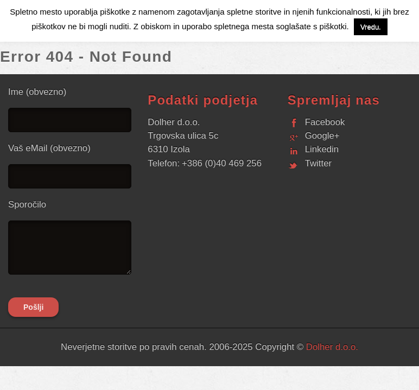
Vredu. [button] (370, 27)
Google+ (322, 136)
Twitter (318, 163)
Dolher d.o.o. (332, 347)
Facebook (325, 122)
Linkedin (322, 149)
